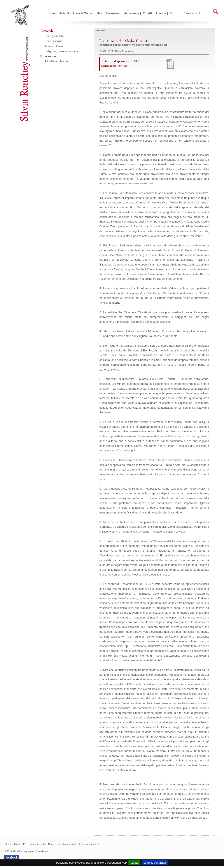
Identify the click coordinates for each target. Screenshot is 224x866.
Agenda (161, 13)
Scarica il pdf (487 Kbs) (114, 65)
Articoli (64, 13)
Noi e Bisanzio (54, 41)
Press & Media (82, 13)
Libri (99, 13)
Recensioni (112, 13)
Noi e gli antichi (54, 36)
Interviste (50, 56)
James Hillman (54, 46)
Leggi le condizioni (155, 862)
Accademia (131, 13)
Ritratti (147, 13)
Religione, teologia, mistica (61, 51)
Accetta (134, 862)
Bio (172, 13)
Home (52, 13)
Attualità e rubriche (56, 61)
